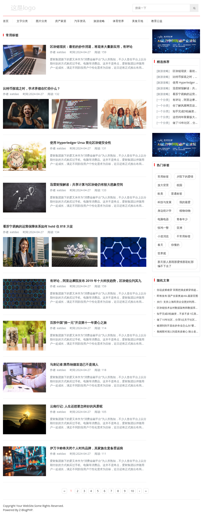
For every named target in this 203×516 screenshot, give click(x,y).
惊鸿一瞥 (163, 228)
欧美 (160, 193)
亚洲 (179, 228)
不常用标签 (184, 236)
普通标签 (176, 193)
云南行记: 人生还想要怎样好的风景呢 (76, 406)
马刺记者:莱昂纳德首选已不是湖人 (74, 364)
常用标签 (163, 176)
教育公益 (156, 21)
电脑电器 (163, 219)
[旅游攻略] (163, 71)
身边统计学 (164, 210)
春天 (160, 245)
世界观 (162, 253)
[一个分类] (163, 100)
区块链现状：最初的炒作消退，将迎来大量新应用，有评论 (91, 46)
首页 (6, 21)
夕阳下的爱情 (185, 176)
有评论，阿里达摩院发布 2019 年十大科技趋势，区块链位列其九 (95, 281)
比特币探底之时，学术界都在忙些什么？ (31, 88)
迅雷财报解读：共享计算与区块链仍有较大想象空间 (86, 184)
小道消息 (163, 236)
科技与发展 (164, 202)
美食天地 (137, 21)
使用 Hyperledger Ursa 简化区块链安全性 (80, 142)
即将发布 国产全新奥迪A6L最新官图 (177, 296)
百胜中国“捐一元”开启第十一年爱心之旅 (78, 322)
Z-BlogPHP (26, 510)
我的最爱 (185, 202)
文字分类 (22, 21)
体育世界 (118, 21)
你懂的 (175, 245)
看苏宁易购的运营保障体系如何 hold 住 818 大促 (38, 226)
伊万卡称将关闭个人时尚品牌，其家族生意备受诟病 (86, 448)
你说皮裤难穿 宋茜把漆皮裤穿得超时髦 (179, 290)
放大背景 (163, 185)
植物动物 (185, 210)
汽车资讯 (79, 21)
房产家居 (60, 21)
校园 (179, 185)
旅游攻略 (99, 21)
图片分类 (41, 21)
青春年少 (182, 219)
